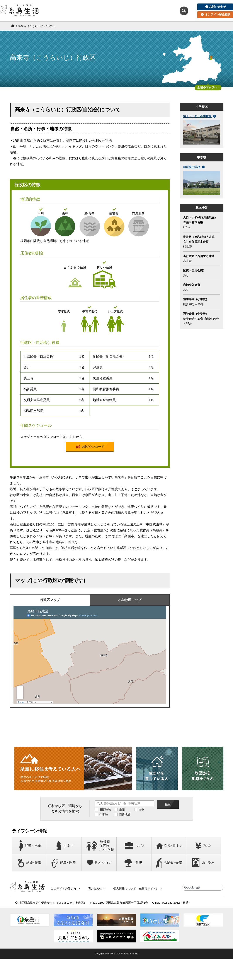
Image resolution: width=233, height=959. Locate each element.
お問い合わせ (215, 6)
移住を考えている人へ (71, 10)
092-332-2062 (171, 902)
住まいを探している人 (112, 10)
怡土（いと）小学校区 (199, 116)
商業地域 (124, 814)
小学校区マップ (129, 600)
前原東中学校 (194, 167)
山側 (122, 810)
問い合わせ (95, 888)
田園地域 (105, 810)
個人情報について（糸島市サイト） (134, 888)
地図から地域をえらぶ (154, 10)
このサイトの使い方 (64, 888)
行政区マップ (50, 600)
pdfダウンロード (90, 447)
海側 (141, 810)
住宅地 (103, 814)
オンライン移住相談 (215, 14)
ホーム (13, 25)
